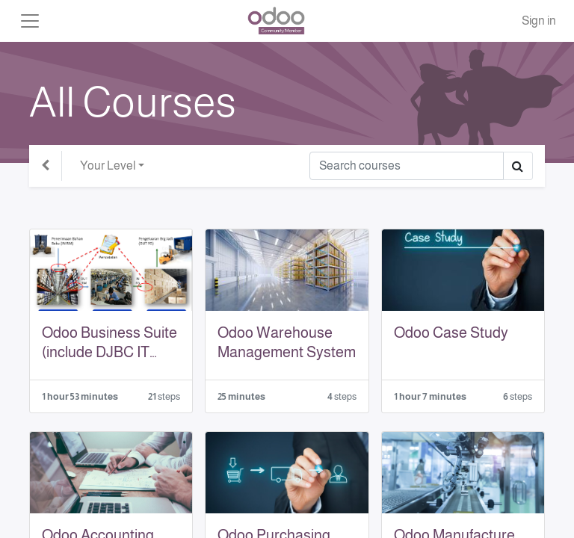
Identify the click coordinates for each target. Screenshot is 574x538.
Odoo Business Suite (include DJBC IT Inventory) (109, 343)
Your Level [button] (107, 165)
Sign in (539, 20)
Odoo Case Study (451, 332)
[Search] (406, 166)
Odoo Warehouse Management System (286, 342)
